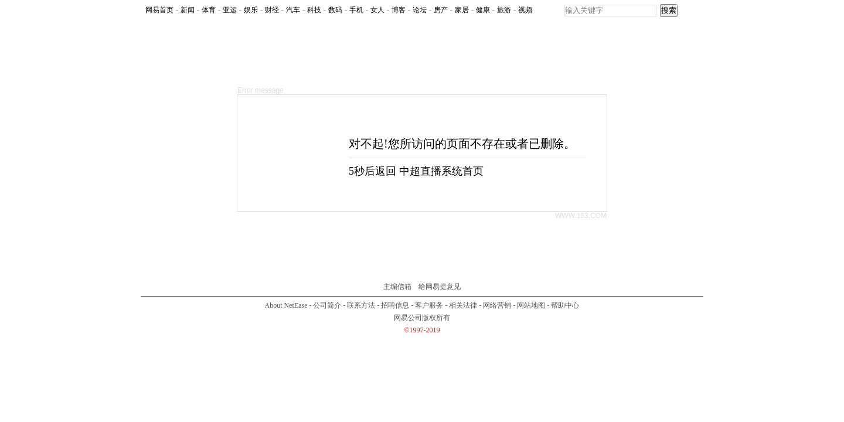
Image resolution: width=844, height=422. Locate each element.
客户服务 (429, 305)
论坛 (420, 10)
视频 (525, 10)
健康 (483, 10)
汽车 (293, 10)
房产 (441, 10)
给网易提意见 (439, 287)
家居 (462, 10)
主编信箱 (397, 287)
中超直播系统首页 (441, 171)
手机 (356, 10)
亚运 (230, 10)
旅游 (504, 10)
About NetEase (286, 305)
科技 (314, 10)
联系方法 (361, 305)
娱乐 (251, 10)
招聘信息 (395, 305)
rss (690, 10)
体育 (209, 10)
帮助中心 (565, 305)
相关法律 (463, 305)
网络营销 (497, 305)
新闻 (188, 10)
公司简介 (327, 305)
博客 (399, 10)
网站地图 (531, 305)
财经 (272, 10)
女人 (377, 10)
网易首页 (159, 10)
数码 (335, 10)
